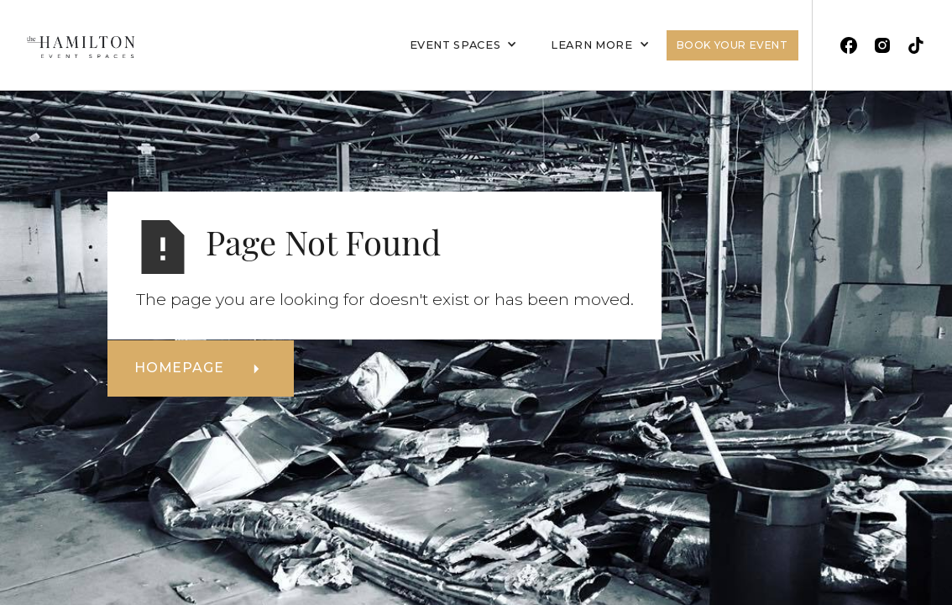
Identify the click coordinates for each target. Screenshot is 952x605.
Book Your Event (732, 45)
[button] (464, 45)
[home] (74, 45)
